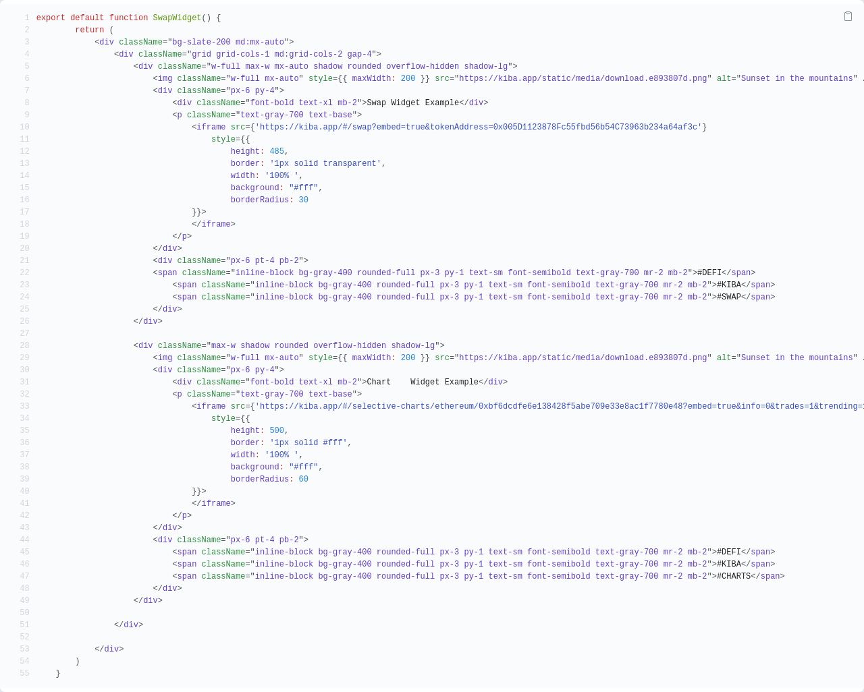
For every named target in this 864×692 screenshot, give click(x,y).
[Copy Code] (847, 16)
